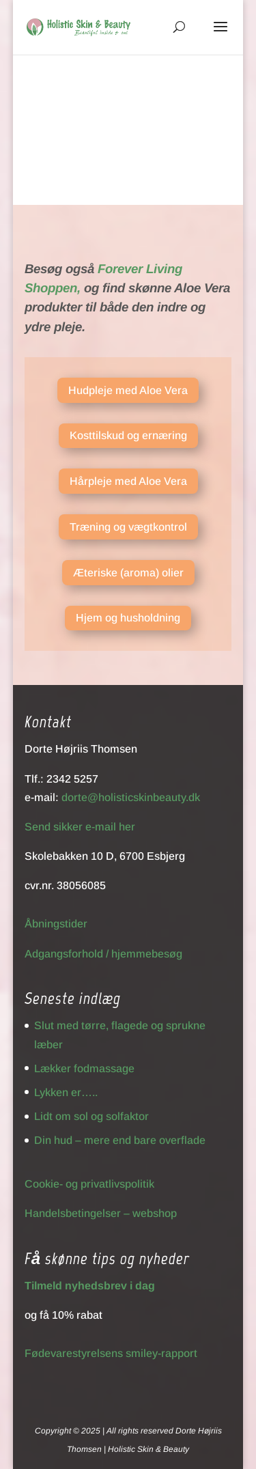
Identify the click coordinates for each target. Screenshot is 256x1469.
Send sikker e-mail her (80, 827)
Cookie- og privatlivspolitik (89, 1184)
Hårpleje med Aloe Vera (128, 481)
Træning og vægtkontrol (128, 527)
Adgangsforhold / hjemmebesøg (103, 954)
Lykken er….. (66, 1092)
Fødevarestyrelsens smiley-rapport (111, 1353)
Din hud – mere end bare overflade (119, 1140)
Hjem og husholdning (128, 618)
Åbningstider (56, 923)
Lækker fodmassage (84, 1068)
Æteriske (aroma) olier (128, 572)
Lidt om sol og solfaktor (91, 1116)
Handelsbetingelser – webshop (101, 1213)
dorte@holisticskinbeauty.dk (130, 797)
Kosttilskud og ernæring (128, 435)
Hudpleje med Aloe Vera (128, 390)
